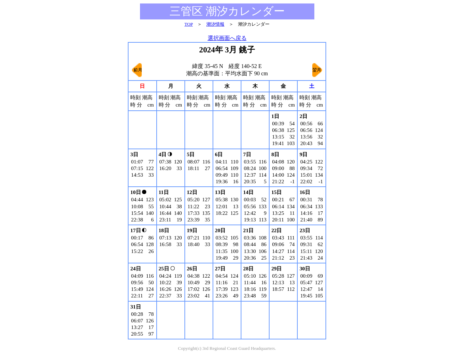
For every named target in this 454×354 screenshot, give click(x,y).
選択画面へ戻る (227, 38)
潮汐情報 (215, 24)
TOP (188, 24)
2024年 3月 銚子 (227, 49)
